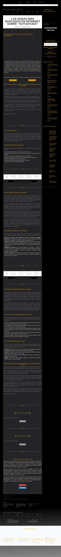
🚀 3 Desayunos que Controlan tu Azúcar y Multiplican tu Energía (51, 99)
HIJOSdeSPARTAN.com (35, 69)
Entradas (20, 2)
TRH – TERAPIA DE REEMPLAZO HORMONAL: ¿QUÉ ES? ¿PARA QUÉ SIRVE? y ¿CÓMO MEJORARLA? (21, 504)
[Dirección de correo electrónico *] (50, 44)
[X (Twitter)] (18, 12)
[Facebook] (8, 12)
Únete (34, 2)
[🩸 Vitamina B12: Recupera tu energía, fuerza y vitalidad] (45, 119)
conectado (25, 550)
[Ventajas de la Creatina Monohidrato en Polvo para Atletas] (46, 144)
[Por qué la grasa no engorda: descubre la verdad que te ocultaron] (45, 106)
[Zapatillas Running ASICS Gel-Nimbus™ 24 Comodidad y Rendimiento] (46, 155)
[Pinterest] (27, 12)
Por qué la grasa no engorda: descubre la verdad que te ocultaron (52, 105)
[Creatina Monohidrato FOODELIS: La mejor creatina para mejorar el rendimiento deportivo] (46, 132)
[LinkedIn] (37, 12)
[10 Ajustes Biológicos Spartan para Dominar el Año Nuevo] (45, 70)
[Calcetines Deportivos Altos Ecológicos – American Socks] (46, 166)
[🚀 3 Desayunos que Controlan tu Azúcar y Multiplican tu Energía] (45, 100)
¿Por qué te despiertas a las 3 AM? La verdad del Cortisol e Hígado (53, 75)
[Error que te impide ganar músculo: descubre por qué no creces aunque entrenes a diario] (45, 113)
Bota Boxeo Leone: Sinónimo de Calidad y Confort (52, 176)
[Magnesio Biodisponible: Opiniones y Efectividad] (46, 182)
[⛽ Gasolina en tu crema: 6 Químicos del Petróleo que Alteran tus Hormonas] (45, 82)
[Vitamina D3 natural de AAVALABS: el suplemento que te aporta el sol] (46, 150)
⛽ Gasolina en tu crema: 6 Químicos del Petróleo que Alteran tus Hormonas (52, 81)
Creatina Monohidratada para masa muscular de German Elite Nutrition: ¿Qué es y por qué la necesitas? (53, 138)
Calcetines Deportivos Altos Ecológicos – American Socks (52, 166)
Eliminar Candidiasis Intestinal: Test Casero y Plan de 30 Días (52, 87)
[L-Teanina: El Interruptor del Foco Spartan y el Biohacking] (45, 65)
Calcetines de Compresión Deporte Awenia (52, 171)
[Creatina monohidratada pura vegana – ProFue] (46, 161)
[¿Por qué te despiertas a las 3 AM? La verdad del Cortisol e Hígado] (45, 76)
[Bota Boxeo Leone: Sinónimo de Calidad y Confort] (46, 177)
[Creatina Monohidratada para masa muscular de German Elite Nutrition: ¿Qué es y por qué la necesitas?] (46, 139)
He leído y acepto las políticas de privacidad (50, 48)
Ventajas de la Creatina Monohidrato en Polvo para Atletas (52, 144)
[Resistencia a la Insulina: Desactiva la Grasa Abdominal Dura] (45, 94)
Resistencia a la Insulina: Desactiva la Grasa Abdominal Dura (53, 93)
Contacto (40, 2)
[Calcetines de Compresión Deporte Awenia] (46, 171)
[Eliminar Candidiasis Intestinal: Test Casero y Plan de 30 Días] (45, 88)
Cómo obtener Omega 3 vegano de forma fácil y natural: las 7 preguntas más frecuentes (8, 504)
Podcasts (28, 2)
